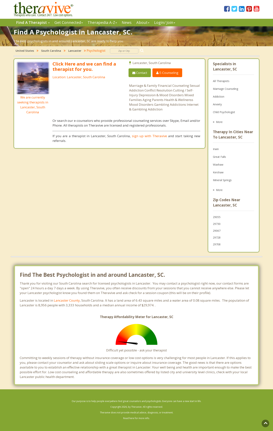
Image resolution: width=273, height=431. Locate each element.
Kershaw (218, 172)
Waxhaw (218, 164)
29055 (216, 217)
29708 (216, 244)
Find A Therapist (33, 22)
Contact (139, 73)
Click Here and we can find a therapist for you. (84, 66)
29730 (216, 224)
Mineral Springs (222, 180)
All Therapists (221, 81)
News (127, 22)
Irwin (216, 149)
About (142, 22)
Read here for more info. (136, 418)
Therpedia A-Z (102, 22)
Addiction (218, 96)
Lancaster (74, 50)
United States (25, 50)
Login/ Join (164, 22)
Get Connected (68, 22)
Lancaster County (67, 300)
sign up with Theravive (149, 136)
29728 (216, 237)
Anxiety (217, 104)
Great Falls (219, 157)
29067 (216, 230)
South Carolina (51, 50)
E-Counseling (167, 73)
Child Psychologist (224, 112)
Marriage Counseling (225, 89)
